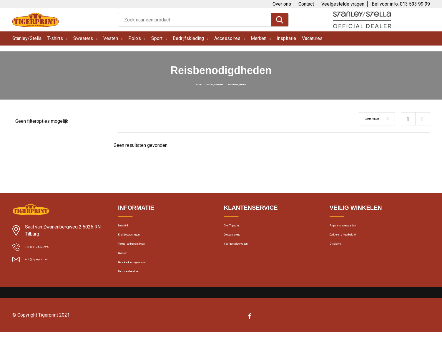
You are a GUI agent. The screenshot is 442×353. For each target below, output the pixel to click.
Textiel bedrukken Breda (141, 252)
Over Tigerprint (238, 227)
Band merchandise (136, 290)
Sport (156, 38)
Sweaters (83, 38)
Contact (306, 4)
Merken (258, 38)
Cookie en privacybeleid (352, 240)
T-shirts (55, 38)
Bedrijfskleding (188, 38)
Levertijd (126, 227)
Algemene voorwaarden (352, 227)
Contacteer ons (239, 240)
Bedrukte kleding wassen (142, 277)
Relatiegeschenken (208, 83)
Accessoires (227, 38)
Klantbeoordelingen (136, 240)
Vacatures (312, 38)
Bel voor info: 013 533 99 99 (401, 4)
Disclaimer (340, 252)
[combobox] (194, 19)
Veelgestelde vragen (342, 4)
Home (179, 83)
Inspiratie (286, 38)
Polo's (134, 38)
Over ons (281, 4)
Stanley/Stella (26, 38)
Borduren (127, 265)
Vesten (110, 38)
